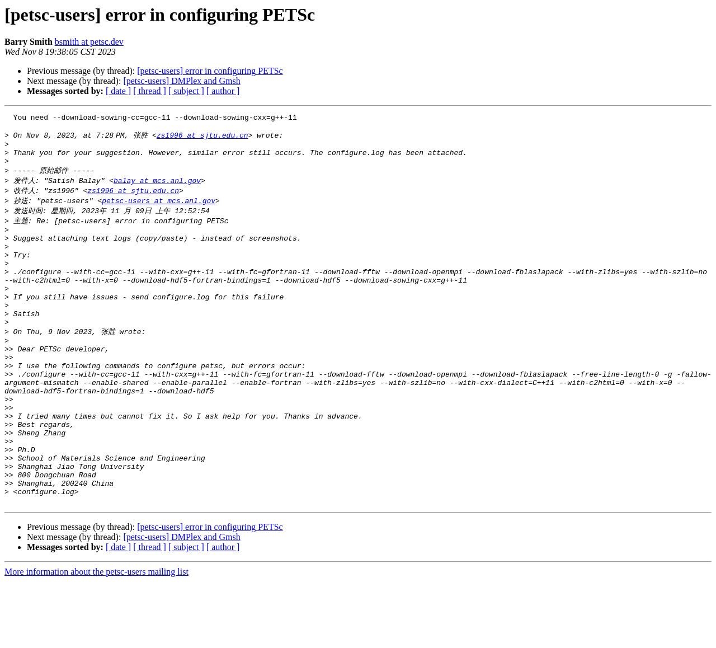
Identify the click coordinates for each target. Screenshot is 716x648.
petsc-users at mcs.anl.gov (158, 211)
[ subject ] (186, 91)
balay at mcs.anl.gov (157, 190)
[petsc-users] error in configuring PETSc (209, 71)
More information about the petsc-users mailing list (96, 638)
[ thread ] (149, 91)
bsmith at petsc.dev (89, 41)
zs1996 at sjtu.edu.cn (205, 139)
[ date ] (118, 91)
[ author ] (223, 91)
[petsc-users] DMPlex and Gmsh (181, 81)
